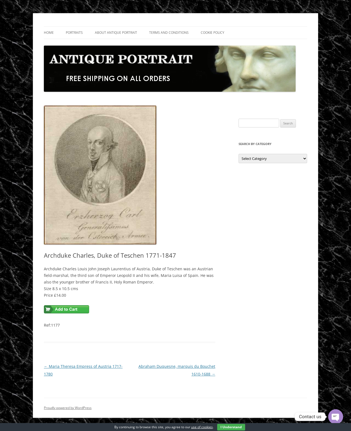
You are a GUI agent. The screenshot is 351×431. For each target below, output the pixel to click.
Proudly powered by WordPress (68, 407)
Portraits (74, 32)
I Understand (231, 427)
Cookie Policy (212, 32)
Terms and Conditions (169, 32)
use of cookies (202, 427)
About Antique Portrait (116, 32)
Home (49, 32)
